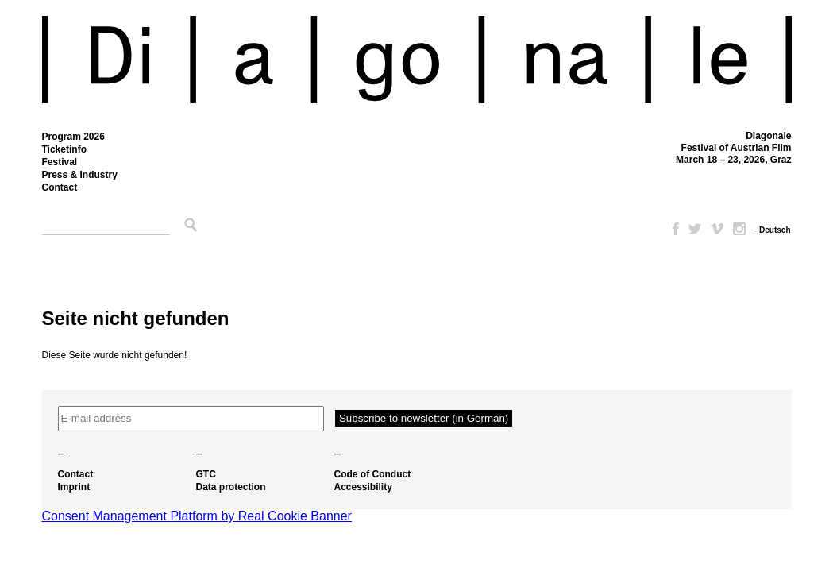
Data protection (231, 487)
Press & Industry (80, 174)
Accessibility (363, 487)
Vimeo (717, 228)
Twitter (694, 228)
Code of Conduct (372, 474)
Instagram (739, 228)
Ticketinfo (64, 149)
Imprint (74, 487)
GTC (206, 474)
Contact (60, 187)
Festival (60, 162)
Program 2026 (73, 136)
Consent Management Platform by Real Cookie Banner (197, 516)
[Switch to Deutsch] (774, 230)
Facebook (672, 228)
